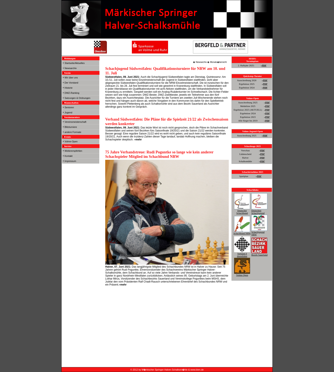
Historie (68, 88)
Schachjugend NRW (259, 232)
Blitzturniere (71, 127)
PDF (264, 65)
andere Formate (73, 132)
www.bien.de (197, 369)
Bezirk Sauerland (259, 253)
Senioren (69, 107)
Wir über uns (71, 77)
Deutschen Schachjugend (259, 210)
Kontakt (68, 156)
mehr (138, 139)
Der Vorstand (71, 82)
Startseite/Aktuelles (75, 63)
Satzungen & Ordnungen (77, 98)
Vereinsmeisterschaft (75, 122)
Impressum (70, 161)
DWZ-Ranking (72, 93)
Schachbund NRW (242, 232)
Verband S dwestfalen (242, 253)
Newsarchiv (71, 68)
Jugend (68, 112)
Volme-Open (71, 141)
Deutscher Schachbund (242, 210)
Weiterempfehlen (73, 151)
